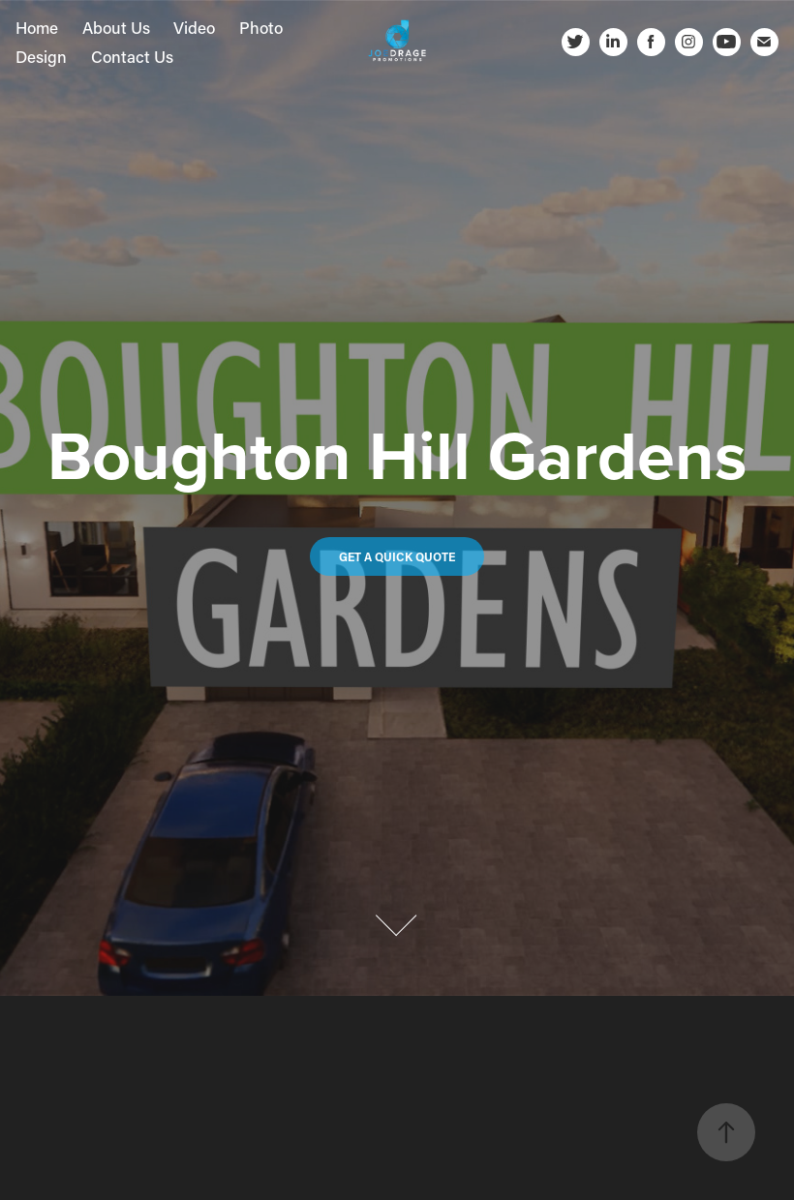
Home (36, 27)
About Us (116, 27)
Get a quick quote (397, 556)
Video (194, 27)
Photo (261, 27)
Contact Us (132, 56)
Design (41, 56)
